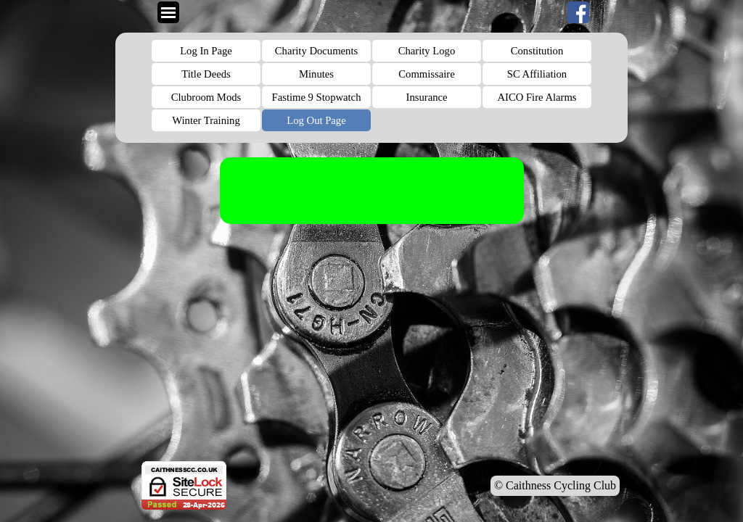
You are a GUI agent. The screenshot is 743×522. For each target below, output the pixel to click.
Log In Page (206, 51)
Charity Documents (316, 51)
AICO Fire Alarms (536, 97)
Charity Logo (427, 51)
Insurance (427, 97)
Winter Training (205, 120)
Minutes (316, 74)
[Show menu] (168, 12)
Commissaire (426, 74)
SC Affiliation (537, 74)
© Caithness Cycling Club (555, 485)
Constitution (537, 51)
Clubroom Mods (206, 97)
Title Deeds (205, 74)
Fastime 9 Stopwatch (316, 97)
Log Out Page (316, 120)
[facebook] (578, 12)
